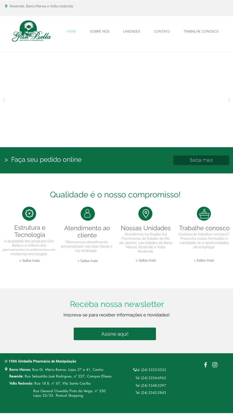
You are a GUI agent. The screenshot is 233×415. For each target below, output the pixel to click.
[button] (116, 99)
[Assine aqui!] (115, 334)
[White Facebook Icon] (205, 364)
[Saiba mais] (201, 160)
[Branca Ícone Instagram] (214, 364)
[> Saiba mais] (29, 260)
